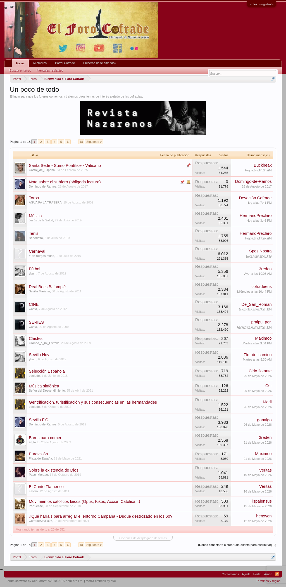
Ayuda (246, 574)
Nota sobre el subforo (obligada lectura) (65, 182)
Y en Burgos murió (41, 255)
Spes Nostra (260, 251)
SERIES (36, 322)
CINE (34, 304)
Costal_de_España (42, 170)
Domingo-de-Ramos (42, 186)
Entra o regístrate (261, 4)
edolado (34, 375)
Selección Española (47, 371)
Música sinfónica (44, 386)
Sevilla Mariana (39, 291)
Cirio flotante (260, 371)
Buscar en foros (20, 70)
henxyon (263, 516)
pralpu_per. (261, 322)
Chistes (35, 338)
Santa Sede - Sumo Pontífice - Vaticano (65, 165)
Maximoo (263, 338)
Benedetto (36, 238)
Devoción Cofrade (255, 198)
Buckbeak (262, 165)
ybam (32, 273)
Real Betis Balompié (47, 287)
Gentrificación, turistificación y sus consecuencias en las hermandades (93, 402)
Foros (20, 63)
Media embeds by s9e (101, 581)
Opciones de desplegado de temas (143, 538)
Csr (268, 386)
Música (35, 216)
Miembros (40, 63)
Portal (257, 574)
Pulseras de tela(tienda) (99, 63)
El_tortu (34, 442)
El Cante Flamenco (46, 486)
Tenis (33, 233)
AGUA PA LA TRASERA (45, 202)
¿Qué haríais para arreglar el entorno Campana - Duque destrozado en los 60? (100, 516)
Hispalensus (260, 501)
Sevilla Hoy (39, 354)
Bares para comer (45, 437)
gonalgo (264, 420)
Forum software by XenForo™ (44, 581)
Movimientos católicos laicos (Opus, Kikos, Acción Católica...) (84, 501)
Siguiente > (94, 141)
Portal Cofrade (65, 63)
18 (81, 141)
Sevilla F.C (38, 420)
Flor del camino (258, 354)
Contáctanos (230, 574)
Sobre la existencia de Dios (53, 470)
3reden (265, 269)
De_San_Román (256, 304)
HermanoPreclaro (256, 215)
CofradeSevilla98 (40, 520)
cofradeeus (261, 286)
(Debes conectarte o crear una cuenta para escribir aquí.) (237, 544)
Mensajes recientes (49, 70)
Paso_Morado (38, 474)
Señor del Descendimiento (47, 390)
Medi (267, 402)
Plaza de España (40, 458)
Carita (33, 309)
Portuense (36, 506)
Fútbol (34, 269)
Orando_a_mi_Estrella (44, 343)
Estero (33, 491)
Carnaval (37, 251)
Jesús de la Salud (41, 220)
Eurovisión (38, 454)
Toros (34, 198)
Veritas (265, 470)
